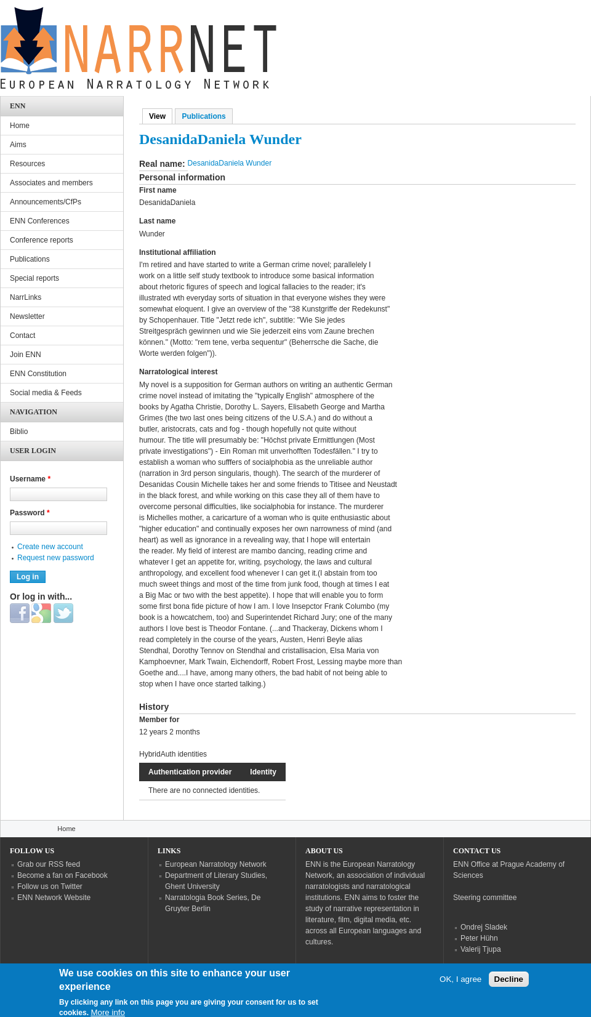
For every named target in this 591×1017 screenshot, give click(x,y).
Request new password (55, 557)
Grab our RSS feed (48, 864)
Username (30, 479)
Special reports (34, 278)
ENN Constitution (38, 373)
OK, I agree (460, 984)
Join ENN (25, 354)
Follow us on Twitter (49, 886)
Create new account (50, 546)
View (160, 116)
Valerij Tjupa (480, 949)
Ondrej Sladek (483, 927)
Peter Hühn (479, 938)
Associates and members (51, 183)
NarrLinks (25, 297)
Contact (22, 335)
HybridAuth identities (173, 754)
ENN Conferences (40, 221)
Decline (508, 984)
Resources (27, 163)
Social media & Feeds (46, 392)
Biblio (19, 431)
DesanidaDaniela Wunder (230, 163)
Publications (203, 116)
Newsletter (27, 316)
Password (30, 513)
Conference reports (41, 240)
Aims (18, 144)
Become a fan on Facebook (62, 875)
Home (20, 125)
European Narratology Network (216, 864)
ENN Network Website (53, 897)
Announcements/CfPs (45, 202)
